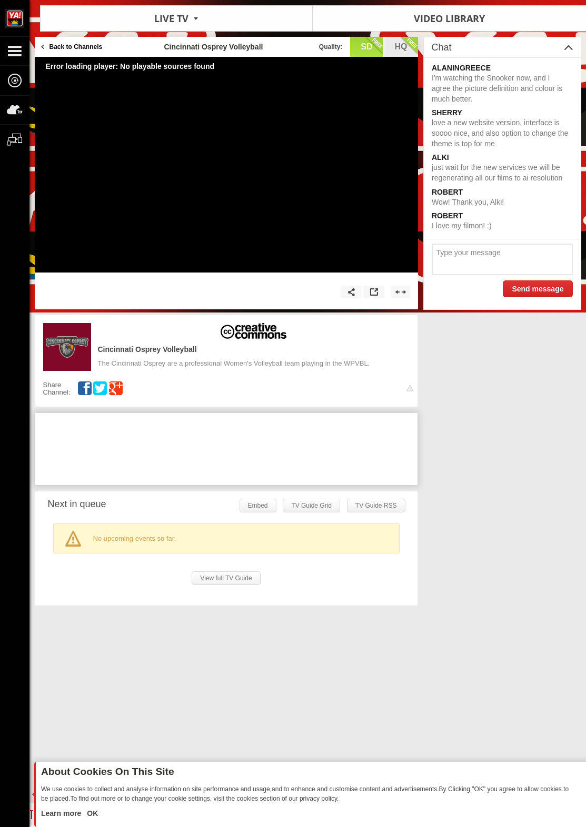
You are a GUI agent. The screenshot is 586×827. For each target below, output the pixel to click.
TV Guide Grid (311, 505)
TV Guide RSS (376, 505)
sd (372, 46)
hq (406, 46)
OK (91, 813)
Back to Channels (76, 47)
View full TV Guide (226, 578)
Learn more (62, 813)
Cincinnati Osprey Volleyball (147, 349)
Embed (258, 505)
